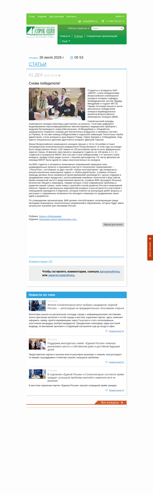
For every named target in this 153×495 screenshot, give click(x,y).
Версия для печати (113, 224)
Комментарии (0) (116, 331)
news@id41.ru (90, 21)
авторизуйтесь (110, 271)
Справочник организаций (102, 36)
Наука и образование (50, 216)
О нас (32, 16)
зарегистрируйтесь (61, 275)
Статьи (78, 36)
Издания (42, 16)
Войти (119, 16)
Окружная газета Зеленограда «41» (58, 219)
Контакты (71, 16)
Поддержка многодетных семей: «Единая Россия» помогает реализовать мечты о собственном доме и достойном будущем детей (83, 346)
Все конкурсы (112, 402)
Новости (65, 36)
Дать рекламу (149, 247)
